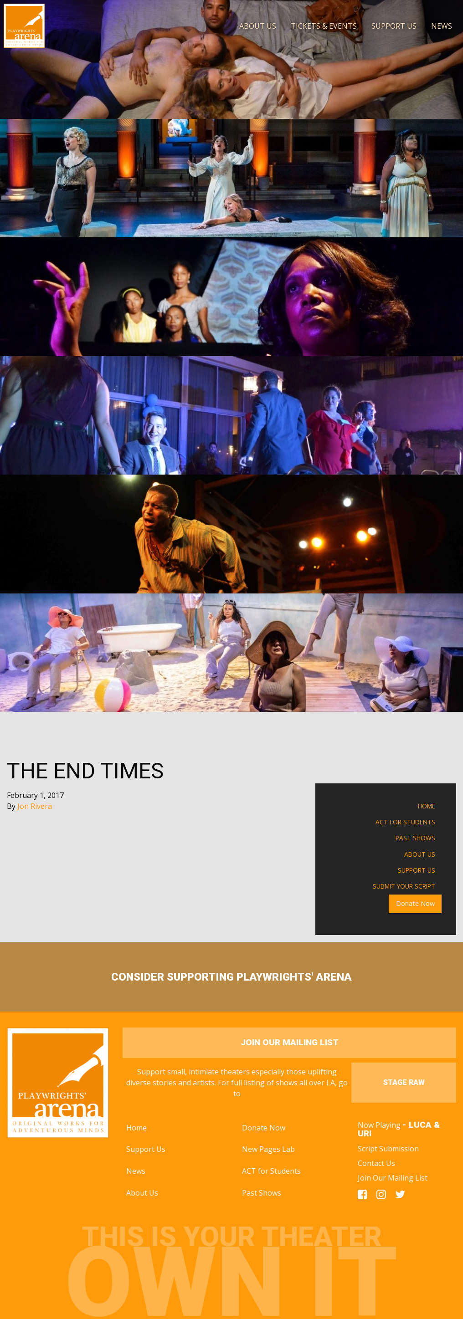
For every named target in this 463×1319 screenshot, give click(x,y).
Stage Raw (404, 1082)
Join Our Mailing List (392, 1178)
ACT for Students (405, 822)
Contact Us (376, 1163)
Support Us (416, 870)
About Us (419, 854)
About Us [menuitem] (257, 26)
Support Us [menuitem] (394, 26)
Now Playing (399, 1129)
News (135, 1171)
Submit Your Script (404, 886)
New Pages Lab (268, 1149)
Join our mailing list (290, 1042)
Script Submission (388, 1149)
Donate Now (415, 903)
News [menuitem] (441, 26)
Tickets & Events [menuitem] (324, 26)
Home (426, 806)
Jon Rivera (34, 806)
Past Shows (415, 837)
